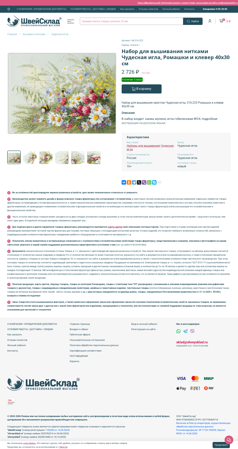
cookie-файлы (29, 443)
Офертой (63, 447)
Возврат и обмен (79, 329)
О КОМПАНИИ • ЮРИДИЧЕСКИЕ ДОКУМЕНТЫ (41, 9)
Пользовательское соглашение (87, 340)
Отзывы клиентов (148, 9)
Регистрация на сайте (143, 329)
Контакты (189, 9)
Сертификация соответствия (85, 350)
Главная (12, 34)
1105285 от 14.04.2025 (57, 430)
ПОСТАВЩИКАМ (79, 356)
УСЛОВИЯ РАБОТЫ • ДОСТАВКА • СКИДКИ (93, 9)
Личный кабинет (171, 9)
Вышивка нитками (34, 34)
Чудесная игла (59, 34)
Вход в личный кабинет (144, 324)
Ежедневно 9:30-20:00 (215, 9)
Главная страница (80, 324)
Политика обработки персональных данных (94, 345)
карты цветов (115, 227)
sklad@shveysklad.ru (192, 342)
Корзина (74, 361)
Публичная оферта (80, 334)
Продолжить (221, 445)
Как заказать (127, 9)
